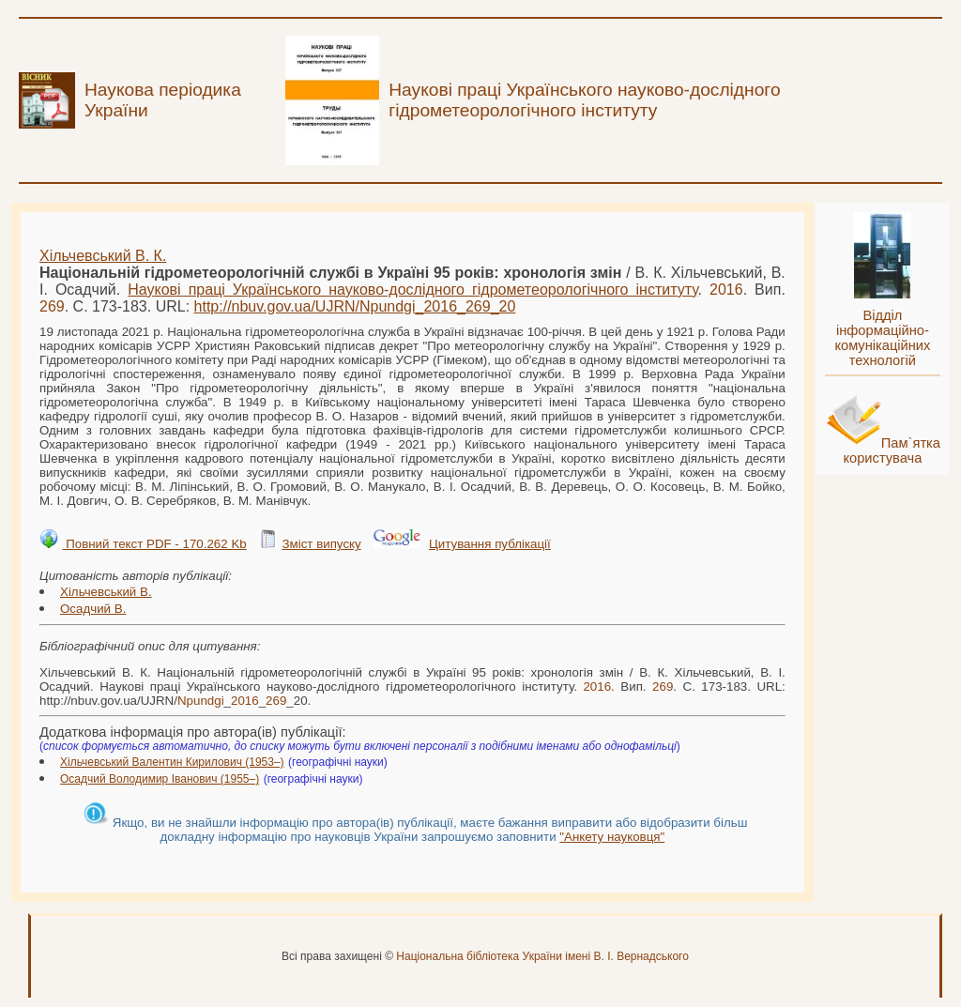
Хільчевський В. (106, 592)
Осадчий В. (93, 609)
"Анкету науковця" (611, 837)
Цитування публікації (490, 544)
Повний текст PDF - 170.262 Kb (154, 544)
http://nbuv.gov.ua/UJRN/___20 (355, 306)
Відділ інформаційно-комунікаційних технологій (882, 338)
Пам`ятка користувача (891, 450)
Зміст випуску (321, 544)
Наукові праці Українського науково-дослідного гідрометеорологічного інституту (412, 290)
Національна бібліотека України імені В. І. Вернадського (542, 956)
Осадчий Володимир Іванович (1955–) (159, 779)
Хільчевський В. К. (102, 256)
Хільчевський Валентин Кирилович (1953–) (172, 762)
